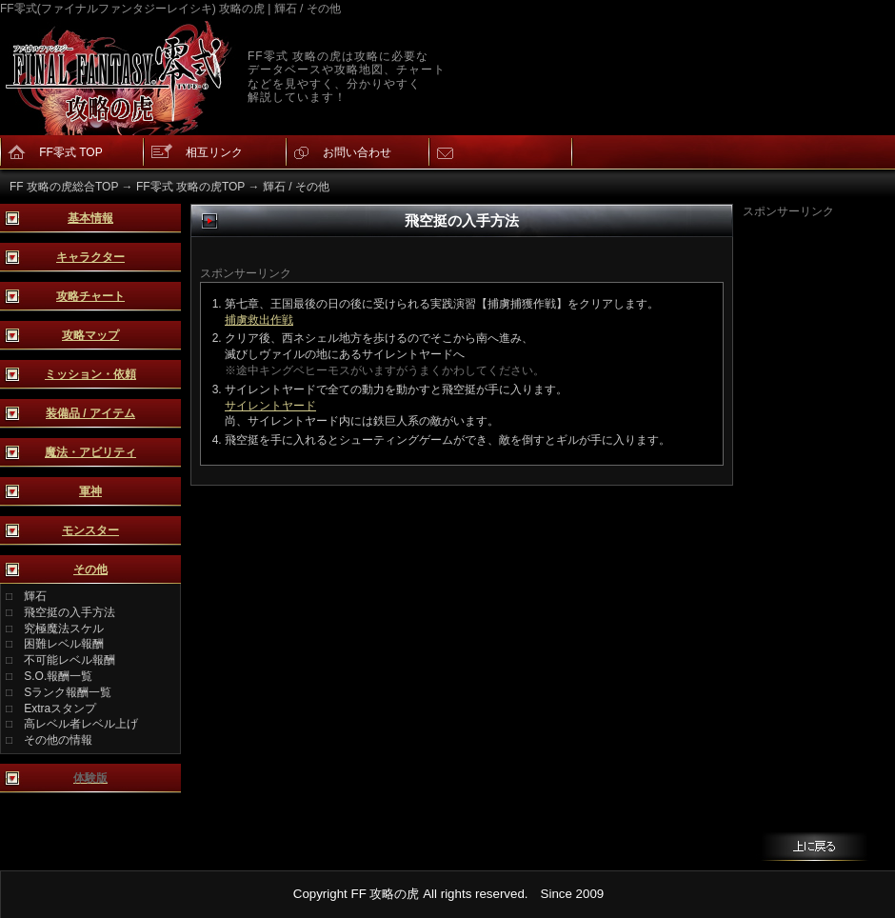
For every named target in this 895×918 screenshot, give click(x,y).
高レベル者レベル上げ (81, 723)
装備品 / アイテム (90, 413)
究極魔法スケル (64, 628)
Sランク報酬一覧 (67, 692)
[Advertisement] (819, 505)
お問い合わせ (357, 152)
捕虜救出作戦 (259, 320)
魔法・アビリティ (90, 452)
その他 (90, 569)
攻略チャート (90, 296)
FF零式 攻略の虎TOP (190, 186)
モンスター (90, 530)
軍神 (90, 491)
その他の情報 (58, 740)
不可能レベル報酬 (69, 660)
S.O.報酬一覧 (58, 676)
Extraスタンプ (60, 708)
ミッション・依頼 (90, 374)
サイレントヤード (270, 405)
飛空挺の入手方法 (69, 612)
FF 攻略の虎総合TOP (64, 186)
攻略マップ (90, 335)
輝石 (35, 596)
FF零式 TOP (70, 152)
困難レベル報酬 (64, 643)
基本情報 (90, 218)
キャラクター (90, 257)
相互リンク (214, 152)
